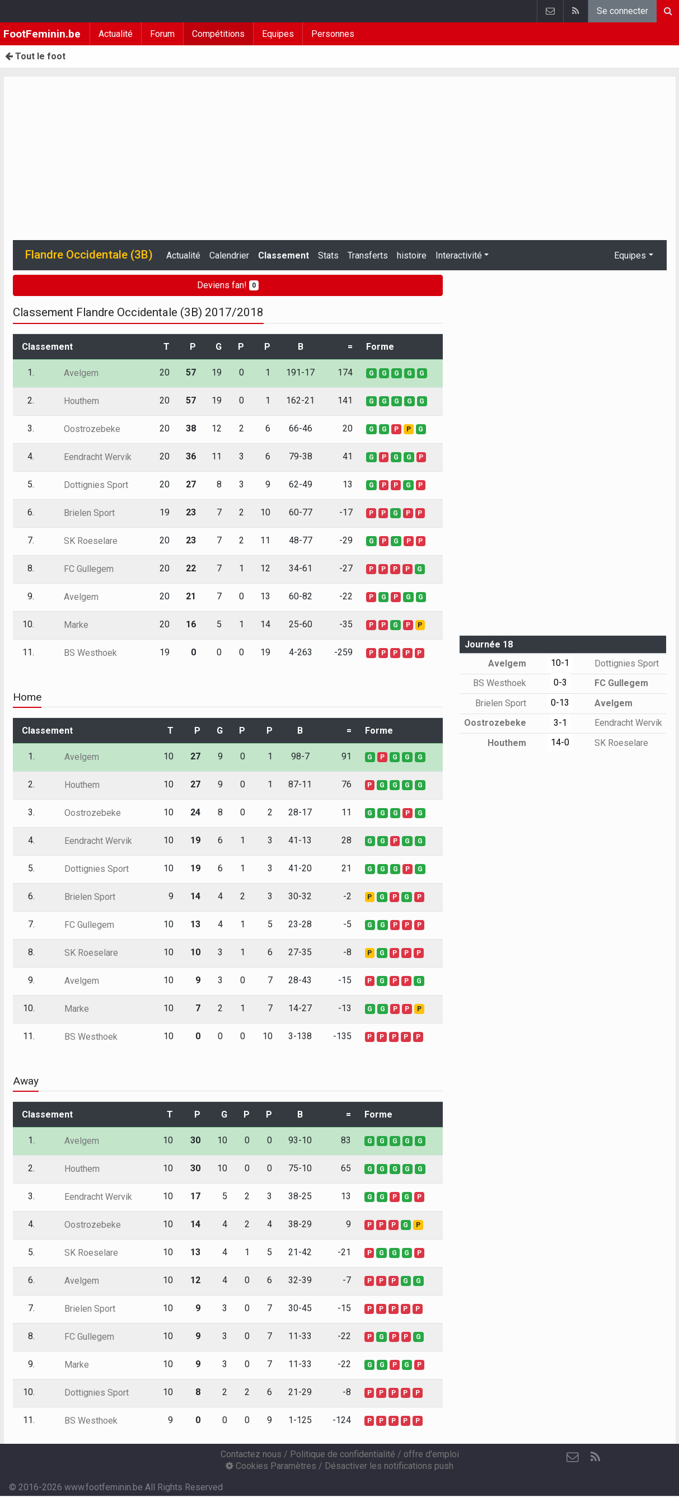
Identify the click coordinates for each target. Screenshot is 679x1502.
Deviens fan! (228, 285)
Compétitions (218, 34)
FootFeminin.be (42, 33)
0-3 (560, 682)
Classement (283, 255)
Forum (162, 34)
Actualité (116, 34)
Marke (68, 624)
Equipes (278, 34)
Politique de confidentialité (342, 1454)
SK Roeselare (83, 541)
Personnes (332, 34)
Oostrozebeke (84, 429)
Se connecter (622, 11)
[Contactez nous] (572, 1457)
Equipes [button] (630, 255)
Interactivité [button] (459, 255)
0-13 (560, 702)
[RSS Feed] (595, 1457)
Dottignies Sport (88, 485)
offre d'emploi (431, 1454)
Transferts (368, 255)
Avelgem (73, 373)
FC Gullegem (81, 569)
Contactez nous (251, 1454)
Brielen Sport (81, 513)
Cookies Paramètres (271, 1466)
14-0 (560, 742)
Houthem (73, 401)
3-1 (560, 722)
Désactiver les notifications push (389, 1466)
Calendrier (229, 255)
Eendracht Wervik (90, 457)
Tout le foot (35, 56)
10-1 (560, 663)
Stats (328, 255)
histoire (412, 255)
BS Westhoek (82, 652)
